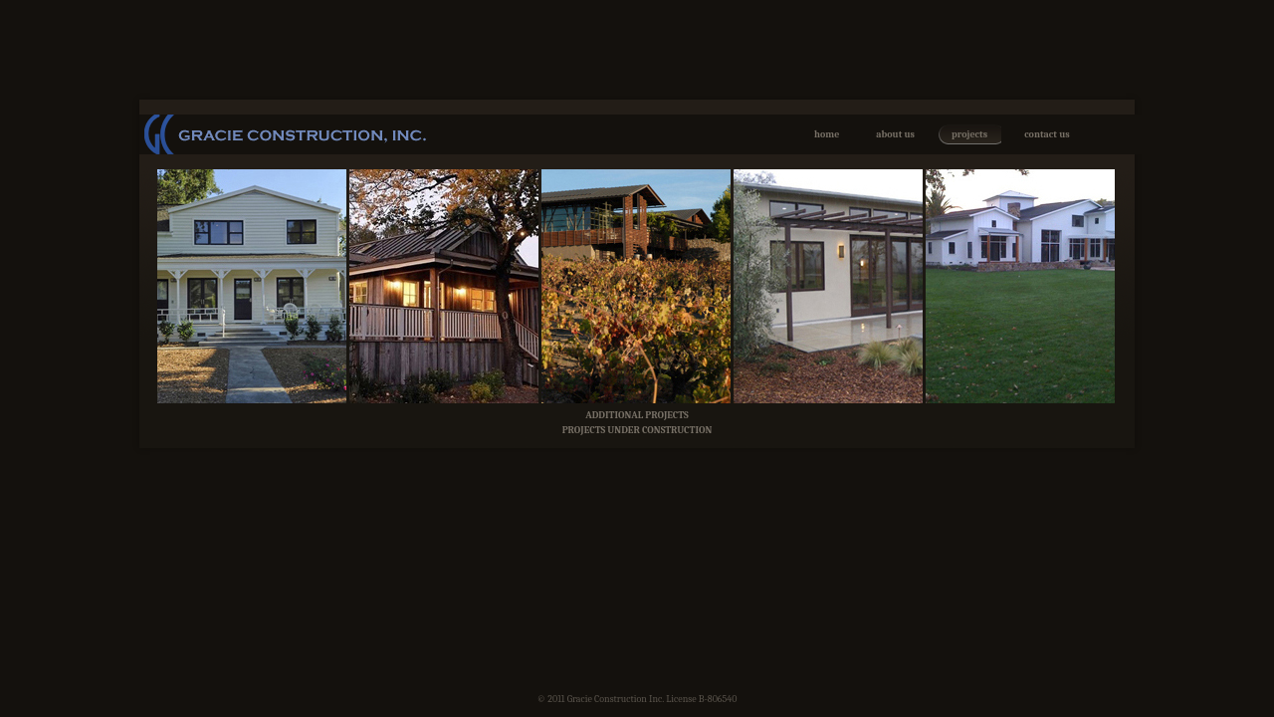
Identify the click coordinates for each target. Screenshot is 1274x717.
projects (969, 134)
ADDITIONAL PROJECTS (637, 415)
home (826, 134)
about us (895, 134)
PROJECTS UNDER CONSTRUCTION (637, 430)
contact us (1047, 134)
